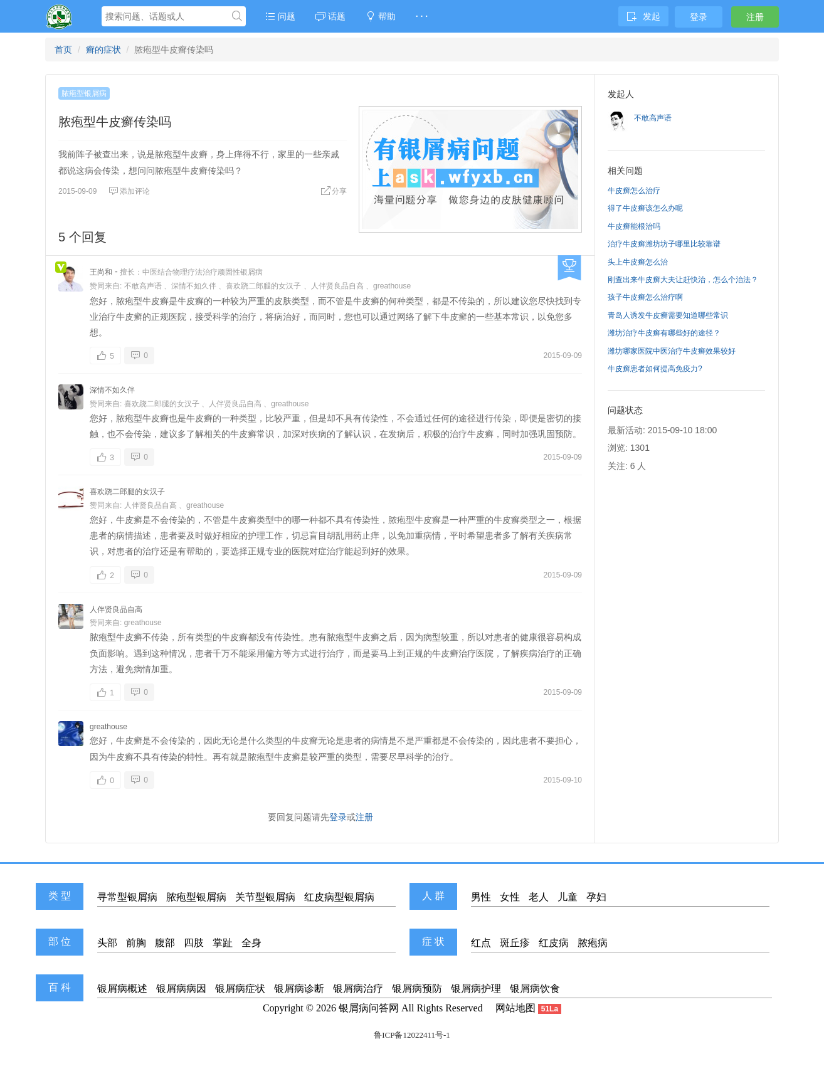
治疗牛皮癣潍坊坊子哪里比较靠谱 (664, 244)
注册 (755, 17)
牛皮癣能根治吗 (634, 226)
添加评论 (129, 191)
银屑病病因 (181, 988)
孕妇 (596, 897)
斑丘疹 (515, 942)
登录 (698, 17)
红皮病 (554, 942)
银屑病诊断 (299, 988)
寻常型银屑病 (127, 897)
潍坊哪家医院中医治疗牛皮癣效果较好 (672, 351)
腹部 (165, 942)
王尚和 (101, 272)
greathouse (392, 286)
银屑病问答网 (369, 1008)
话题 (330, 16)
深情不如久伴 (193, 286)
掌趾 (223, 942)
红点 (481, 942)
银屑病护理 (476, 988)
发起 (643, 16)
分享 (333, 191)
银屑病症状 (240, 988)
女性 (510, 897)
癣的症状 (103, 50)
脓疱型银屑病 (84, 93)
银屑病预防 (417, 988)
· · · (422, 16)
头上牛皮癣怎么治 (638, 262)
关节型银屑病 (265, 897)
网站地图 (515, 1008)
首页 (63, 50)
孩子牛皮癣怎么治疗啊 (645, 297)
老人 (539, 897)
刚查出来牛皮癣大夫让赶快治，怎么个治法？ (683, 279)
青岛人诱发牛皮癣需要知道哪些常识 (668, 315)
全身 (251, 942)
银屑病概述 (122, 988)
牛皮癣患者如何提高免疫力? (655, 368)
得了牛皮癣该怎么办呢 (645, 208)
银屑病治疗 (358, 988)
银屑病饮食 (535, 988)
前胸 (136, 942)
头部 (107, 942)
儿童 (567, 897)
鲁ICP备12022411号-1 (412, 1035)
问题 (280, 16)
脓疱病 (593, 942)
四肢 (194, 942)
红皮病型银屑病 (339, 897)
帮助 (381, 16)
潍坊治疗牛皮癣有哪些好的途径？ (664, 333)
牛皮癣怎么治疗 (634, 190)
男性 (481, 897)
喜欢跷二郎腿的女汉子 (263, 286)
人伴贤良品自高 (337, 286)
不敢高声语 (143, 286)
